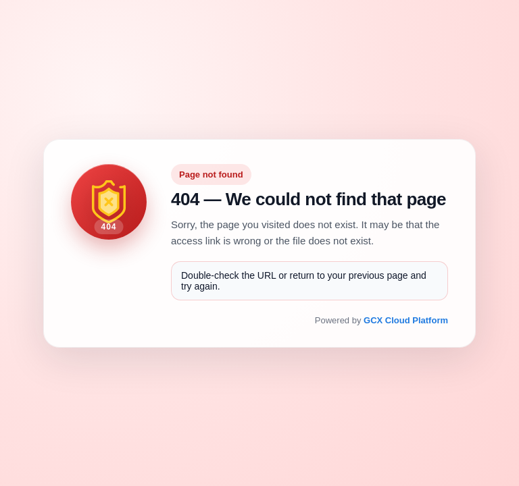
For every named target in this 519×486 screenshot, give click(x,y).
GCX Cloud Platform (406, 320)
